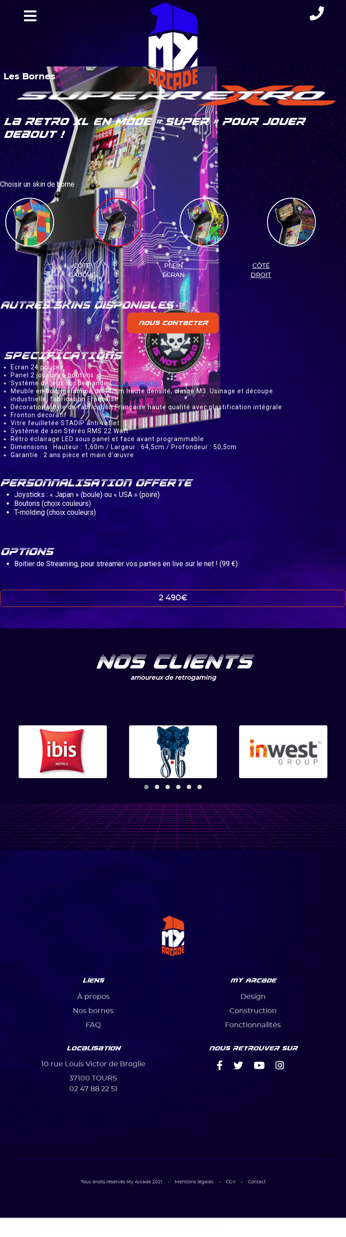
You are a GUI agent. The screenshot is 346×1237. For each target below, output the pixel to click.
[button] (146, 787)
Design (253, 996)
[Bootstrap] (173, 937)
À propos (93, 996)
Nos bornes (93, 1010)
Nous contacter (173, 322)
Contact (257, 1182)
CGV (231, 1182)
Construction (253, 1010)
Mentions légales (194, 1182)
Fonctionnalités (253, 1025)
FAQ (93, 1025)
